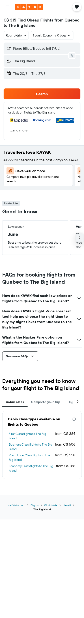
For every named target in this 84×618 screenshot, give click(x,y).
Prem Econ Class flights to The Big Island (29, 457)
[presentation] (74, 419)
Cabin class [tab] (15, 402)
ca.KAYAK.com (16, 505)
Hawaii (67, 505)
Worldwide (50, 505)
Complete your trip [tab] (45, 402)
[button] (8, 7)
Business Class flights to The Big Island (30, 446)
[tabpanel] (42, 445)
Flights (34, 505)
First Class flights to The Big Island (27, 436)
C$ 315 (10, 20)
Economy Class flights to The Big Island (31, 468)
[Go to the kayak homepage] (29, 7)
